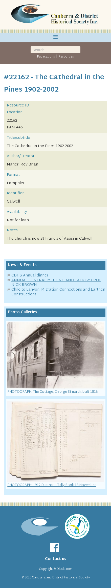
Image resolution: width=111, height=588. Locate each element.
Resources (66, 57)
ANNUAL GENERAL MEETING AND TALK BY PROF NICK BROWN (56, 283)
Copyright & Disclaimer (55, 569)
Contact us (55, 559)
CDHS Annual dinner (29, 275)
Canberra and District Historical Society (61, 577)
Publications (46, 57)
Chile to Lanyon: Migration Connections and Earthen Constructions (58, 292)
